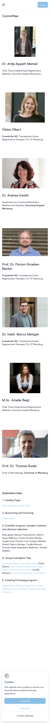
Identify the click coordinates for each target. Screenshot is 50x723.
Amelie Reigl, (34, 588)
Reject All (25, 708)
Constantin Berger (11, 563)
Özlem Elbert (8, 518)
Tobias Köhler (24, 569)
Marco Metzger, (10, 505)
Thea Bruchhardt (29, 563)
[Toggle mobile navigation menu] (3, 4)
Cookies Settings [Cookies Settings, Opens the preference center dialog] (25, 715)
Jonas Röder (39, 573)
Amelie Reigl (23, 505)
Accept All (25, 701)
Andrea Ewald (22, 585)
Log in (43, 4)
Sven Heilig (37, 566)
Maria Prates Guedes (20, 566)
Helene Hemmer (9, 569)
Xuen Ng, (15, 573)
